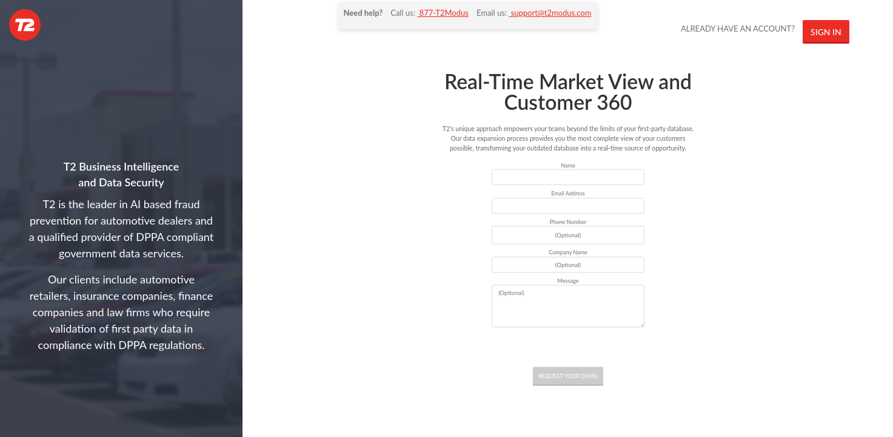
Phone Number (567, 221)
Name (568, 164)
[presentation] (567, 347)
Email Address (568, 192)
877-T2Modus (443, 13)
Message (567, 280)
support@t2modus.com (550, 13)
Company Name (568, 251)
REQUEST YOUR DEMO (568, 375)
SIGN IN (826, 32)
